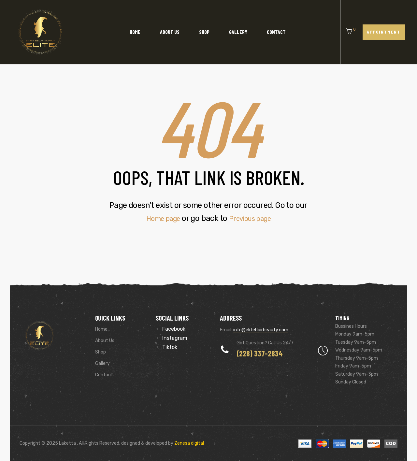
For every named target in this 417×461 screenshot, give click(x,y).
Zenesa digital (188, 443)
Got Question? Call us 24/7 (265, 343)
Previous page (253, 218)
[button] (384, 32)
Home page (159, 218)
